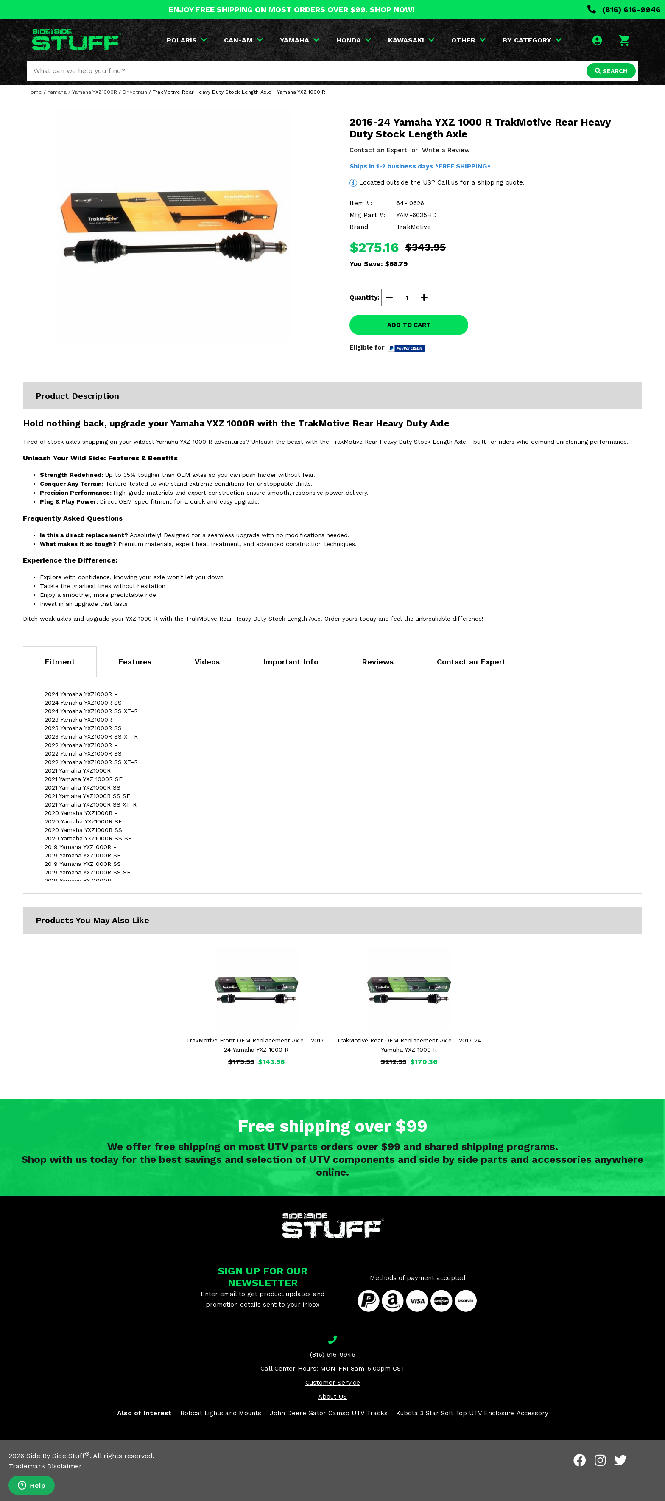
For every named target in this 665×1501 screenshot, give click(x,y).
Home (34, 92)
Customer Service (332, 1382)
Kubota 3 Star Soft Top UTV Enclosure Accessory (472, 1413)
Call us (447, 182)
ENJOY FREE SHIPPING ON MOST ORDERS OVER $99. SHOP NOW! (292, 9)
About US (332, 1396)
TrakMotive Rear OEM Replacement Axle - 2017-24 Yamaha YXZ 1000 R (409, 1045)
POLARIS (187, 40)
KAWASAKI (411, 40)
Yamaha (57, 92)
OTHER (468, 40)
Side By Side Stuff (57, 1456)
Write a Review (446, 150)
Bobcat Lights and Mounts (220, 1413)
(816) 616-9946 (624, 9)
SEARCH (611, 70)
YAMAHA (299, 40)
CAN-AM (243, 40)
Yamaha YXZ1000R (94, 92)
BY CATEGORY (532, 40)
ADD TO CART (409, 325)
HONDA (353, 40)
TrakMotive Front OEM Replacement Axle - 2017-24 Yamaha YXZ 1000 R (256, 1045)
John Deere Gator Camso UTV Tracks (329, 1413)
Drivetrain (135, 92)
